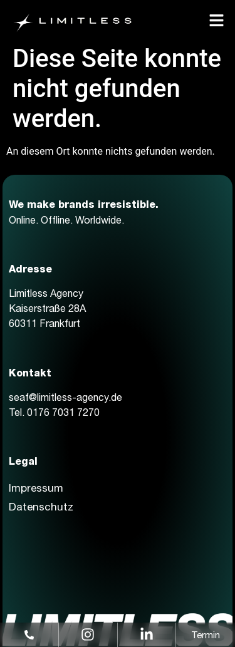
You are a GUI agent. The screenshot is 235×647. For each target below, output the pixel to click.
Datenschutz (41, 506)
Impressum (36, 488)
